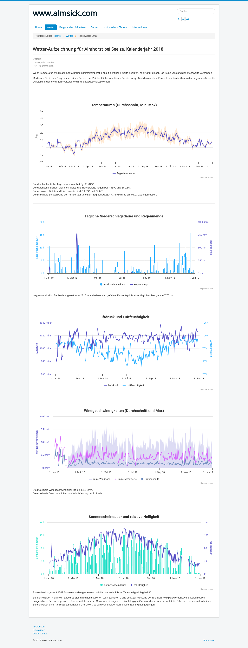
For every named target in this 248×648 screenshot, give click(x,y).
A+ (187, 19)
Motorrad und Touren (115, 27)
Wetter (50, 27)
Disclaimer (39, 630)
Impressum (39, 626)
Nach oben (209, 640)
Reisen (94, 27)
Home (38, 27)
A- (179, 19)
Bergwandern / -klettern (72, 27)
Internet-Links (139, 27)
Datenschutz (40, 633)
